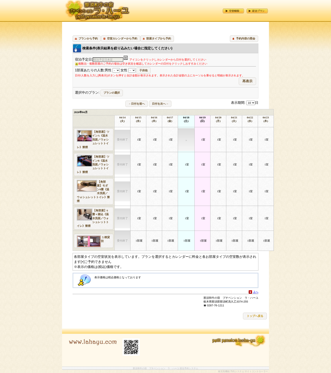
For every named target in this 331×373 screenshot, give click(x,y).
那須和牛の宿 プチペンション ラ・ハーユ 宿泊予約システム (165, 368)
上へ (255, 291)
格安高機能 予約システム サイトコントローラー (243, 371)
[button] (87, 38)
